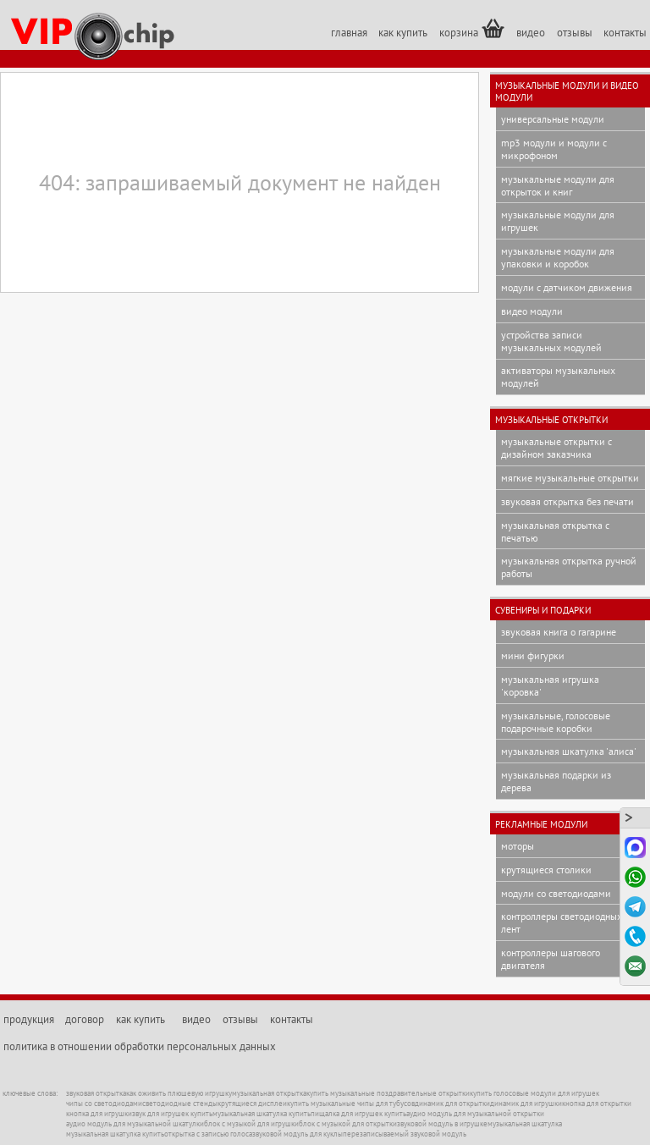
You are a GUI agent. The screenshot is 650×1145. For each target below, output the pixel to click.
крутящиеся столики (546, 869)
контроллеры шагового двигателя (550, 959)
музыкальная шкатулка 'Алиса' (568, 751)
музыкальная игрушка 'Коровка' (550, 685)
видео (530, 32)
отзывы (574, 32)
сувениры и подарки (543, 610)
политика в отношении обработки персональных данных (139, 1046)
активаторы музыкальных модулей (558, 376)
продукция (28, 1019)
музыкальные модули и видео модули (567, 91)
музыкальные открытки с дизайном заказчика (556, 447)
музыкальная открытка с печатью (555, 531)
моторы (517, 845)
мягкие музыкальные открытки (570, 477)
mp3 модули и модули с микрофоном (554, 149)
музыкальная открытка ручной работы (568, 567)
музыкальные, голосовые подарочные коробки (555, 722)
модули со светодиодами (556, 893)
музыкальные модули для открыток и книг (557, 185)
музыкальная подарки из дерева (556, 781)
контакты (625, 32)
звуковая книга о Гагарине (558, 631)
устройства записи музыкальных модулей (551, 341)
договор (84, 1019)
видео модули (532, 311)
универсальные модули (552, 119)
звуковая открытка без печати (567, 501)
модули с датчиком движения (566, 287)
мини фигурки (533, 655)
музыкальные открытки (551, 420)
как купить (402, 32)
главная (349, 32)
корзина (472, 29)
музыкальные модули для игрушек (557, 221)
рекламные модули (541, 824)
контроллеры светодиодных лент (561, 922)
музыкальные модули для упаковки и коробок (557, 257)
